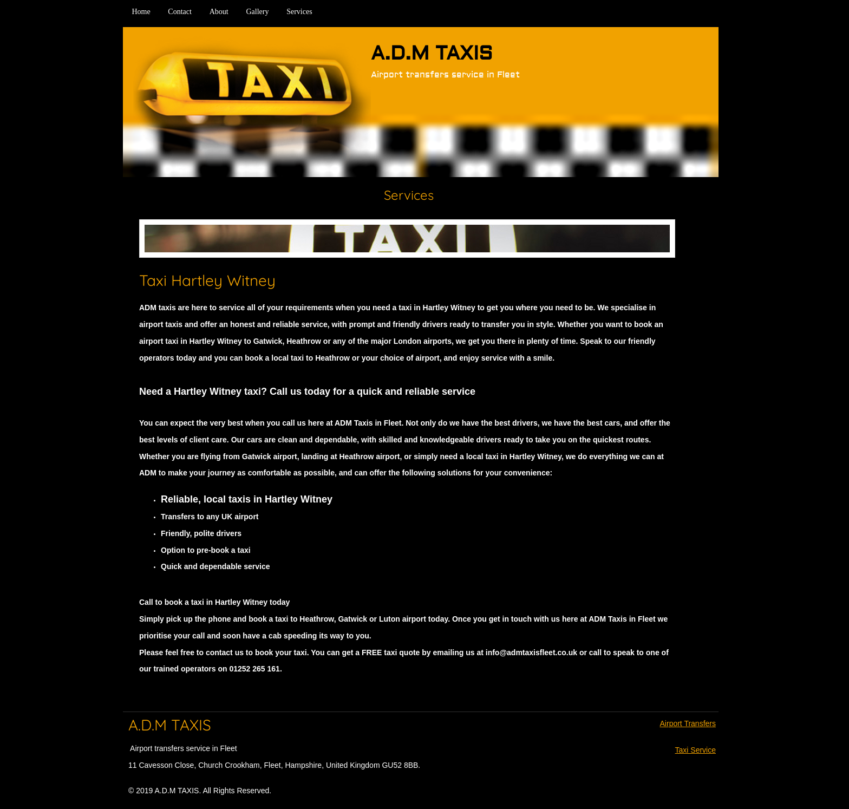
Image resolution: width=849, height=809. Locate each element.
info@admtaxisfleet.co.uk (531, 652)
